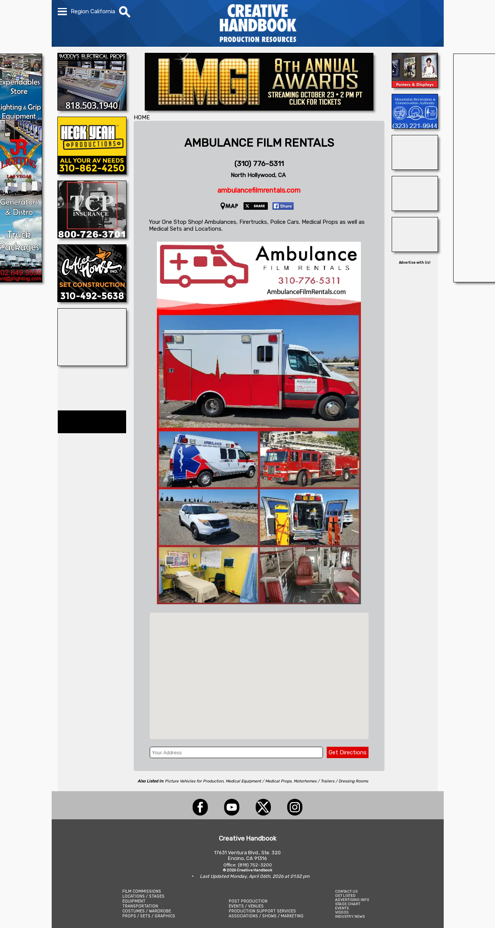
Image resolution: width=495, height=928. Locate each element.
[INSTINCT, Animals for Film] (415, 167)
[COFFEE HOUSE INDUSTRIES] (92, 299)
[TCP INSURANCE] (92, 236)
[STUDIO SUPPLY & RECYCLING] (415, 249)
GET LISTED (345, 895)
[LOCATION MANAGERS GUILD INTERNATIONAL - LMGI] (259, 108)
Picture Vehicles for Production (194, 781)
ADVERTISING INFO (352, 900)
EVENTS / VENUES (246, 906)
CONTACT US (346, 891)
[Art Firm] (92, 363)
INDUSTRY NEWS (350, 916)
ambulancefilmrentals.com (258, 190)
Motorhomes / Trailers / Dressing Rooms (331, 781)
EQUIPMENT (133, 901)
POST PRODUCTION (248, 901)
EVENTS (342, 908)
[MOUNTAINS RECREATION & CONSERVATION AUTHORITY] (415, 126)
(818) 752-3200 (255, 865)
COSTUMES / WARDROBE (146, 911)
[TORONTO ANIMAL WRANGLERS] (415, 208)
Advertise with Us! (414, 262)
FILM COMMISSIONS (141, 891)
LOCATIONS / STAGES (143, 896)
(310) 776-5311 (259, 163)
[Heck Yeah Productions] (92, 172)
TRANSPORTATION (140, 906)
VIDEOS (341, 912)
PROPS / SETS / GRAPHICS (148, 916)
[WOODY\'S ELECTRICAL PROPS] (92, 108)
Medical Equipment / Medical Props (258, 781)
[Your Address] (236, 752)
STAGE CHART (347, 904)
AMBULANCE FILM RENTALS (259, 143)
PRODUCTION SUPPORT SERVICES (262, 911)
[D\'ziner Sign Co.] (415, 85)
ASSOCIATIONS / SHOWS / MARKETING (266, 916)
